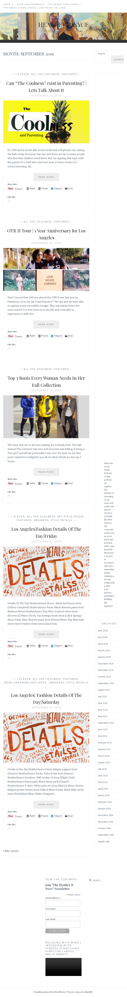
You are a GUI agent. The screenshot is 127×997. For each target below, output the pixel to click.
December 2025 (106, 663)
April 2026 (103, 644)
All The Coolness (45, 74)
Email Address (53, 898)
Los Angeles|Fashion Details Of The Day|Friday (46, 532)
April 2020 (103, 789)
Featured (69, 74)
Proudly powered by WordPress (49, 992)
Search (101, 53)
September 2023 (106, 723)
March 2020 (104, 795)
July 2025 (102, 696)
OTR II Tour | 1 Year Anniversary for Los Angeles (46, 234)
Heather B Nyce (63, 24)
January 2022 (104, 749)
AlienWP (88, 992)
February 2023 (105, 742)
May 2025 (102, 703)
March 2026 (104, 650)
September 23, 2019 (46, 95)
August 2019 (103, 841)
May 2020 (103, 782)
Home (7, 4)
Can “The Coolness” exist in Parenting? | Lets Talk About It (46, 86)
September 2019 (106, 835)
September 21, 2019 (46, 707)
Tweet (18, 188)
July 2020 (102, 769)
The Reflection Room (63, 4)
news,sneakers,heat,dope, (25, 682)
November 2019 (105, 822)
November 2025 (106, 670)
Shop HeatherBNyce (31, 4)
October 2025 (104, 677)
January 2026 (104, 657)
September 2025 (106, 683)
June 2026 (103, 630)
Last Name (50, 919)
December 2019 (105, 815)
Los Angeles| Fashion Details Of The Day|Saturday (46, 698)
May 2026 (103, 637)
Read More (49, 178)
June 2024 (103, 710)
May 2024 (103, 716)
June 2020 (103, 775)
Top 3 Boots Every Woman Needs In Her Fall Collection (46, 381)
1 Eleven (22, 74)
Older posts (12, 850)
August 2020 (104, 762)
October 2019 (104, 828)
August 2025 (104, 690)
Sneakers (41, 520)
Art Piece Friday (70, 516)
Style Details (62, 520)
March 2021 (103, 756)
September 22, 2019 (46, 243)
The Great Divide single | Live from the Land (34, 8)
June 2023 (103, 729)
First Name (50, 909)
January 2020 (104, 808)
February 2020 (105, 802)
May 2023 (102, 736)
